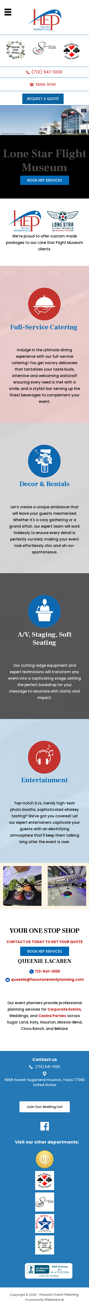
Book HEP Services (44, 180)
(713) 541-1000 (47, 72)
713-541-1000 (47, 971)
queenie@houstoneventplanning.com (47, 979)
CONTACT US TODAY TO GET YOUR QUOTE (44, 941)
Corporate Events (64, 1009)
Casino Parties (52, 1015)
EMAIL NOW (46, 84)
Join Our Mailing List (45, 1106)
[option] (22, 886)
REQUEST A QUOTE (43, 98)
